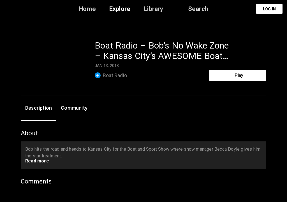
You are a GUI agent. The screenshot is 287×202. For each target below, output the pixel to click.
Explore (119, 8)
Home (87, 8)
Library (153, 8)
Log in (269, 9)
